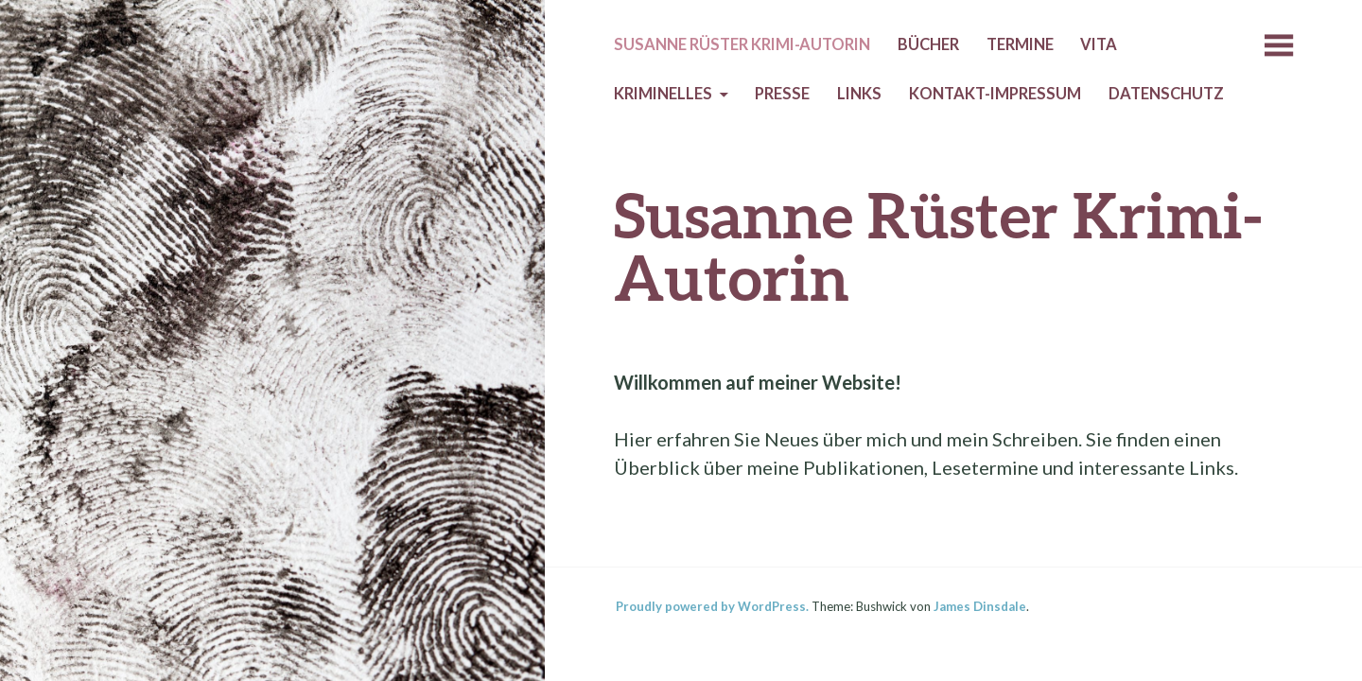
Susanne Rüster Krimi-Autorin (742, 44)
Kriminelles (663, 93)
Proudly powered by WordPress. (712, 606)
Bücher (928, 44)
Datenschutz (1166, 93)
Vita (1098, 44)
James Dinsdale (980, 606)
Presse (782, 93)
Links (859, 93)
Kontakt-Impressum (995, 93)
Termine (1020, 44)
